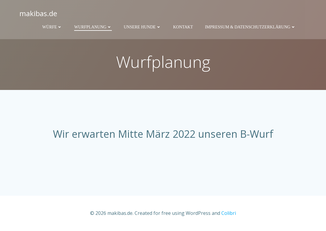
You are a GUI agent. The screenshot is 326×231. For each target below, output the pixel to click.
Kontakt (183, 27)
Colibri (228, 213)
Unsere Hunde (142, 27)
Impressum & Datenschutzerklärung (250, 27)
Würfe (52, 27)
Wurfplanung (93, 27)
